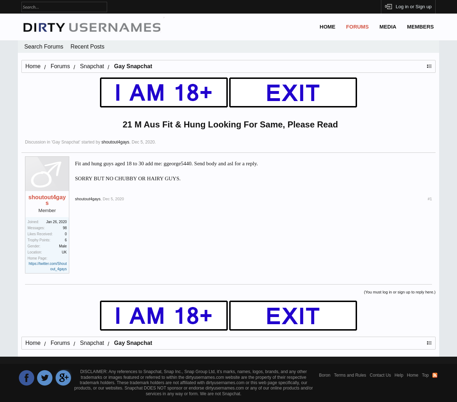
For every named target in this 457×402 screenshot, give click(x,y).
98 (65, 228)
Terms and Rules (350, 375)
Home (327, 27)
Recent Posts (87, 47)
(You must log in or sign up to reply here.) (400, 292)
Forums (357, 27)
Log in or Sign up (414, 6)
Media (388, 27)
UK (64, 252)
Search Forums (43, 47)
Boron (325, 375)
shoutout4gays (115, 142)
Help (399, 375)
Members (420, 27)
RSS (434, 375)
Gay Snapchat (65, 142)
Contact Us (380, 375)
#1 (430, 199)
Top (425, 375)
